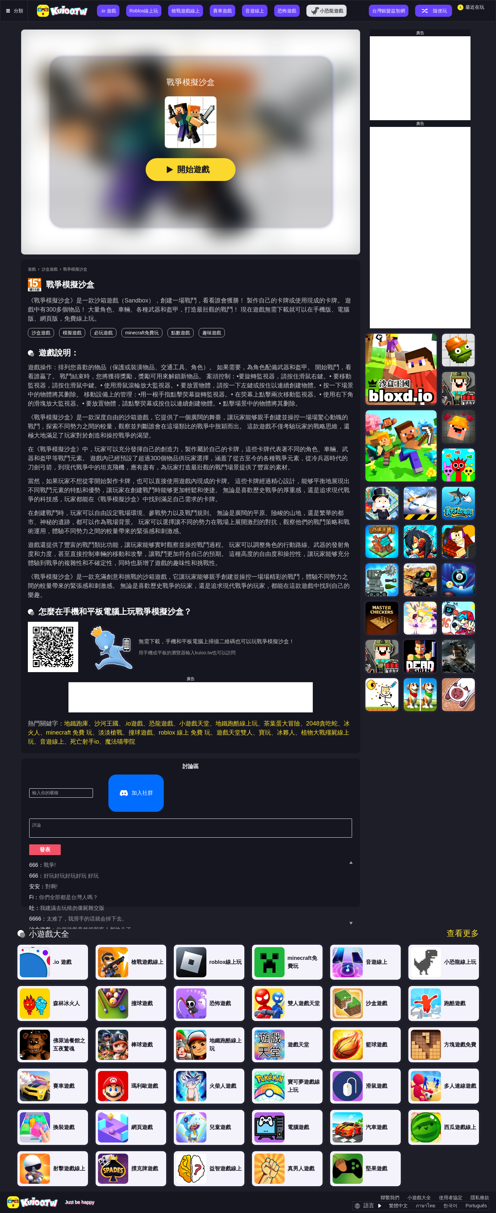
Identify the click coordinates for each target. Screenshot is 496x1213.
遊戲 (32, 269)
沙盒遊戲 (50, 269)
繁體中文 (398, 1205)
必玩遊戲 (103, 332)
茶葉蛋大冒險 (282, 723)
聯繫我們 (390, 1197)
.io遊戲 (134, 723)
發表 (45, 825)
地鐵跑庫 (76, 723)
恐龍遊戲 (161, 723)
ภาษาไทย (425, 1205)
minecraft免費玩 (142, 332)
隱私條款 (479, 1197)
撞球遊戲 (141, 732)
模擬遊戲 (72, 332)
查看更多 (463, 933)
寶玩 (265, 732)
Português (476, 1205)
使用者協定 (450, 1197)
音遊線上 (52, 741)
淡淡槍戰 (110, 732)
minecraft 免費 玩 (69, 732)
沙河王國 (106, 723)
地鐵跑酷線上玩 (236, 723)
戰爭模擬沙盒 (75, 269)
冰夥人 (286, 732)
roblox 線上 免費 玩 (184, 732)
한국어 (450, 1205)
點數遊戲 (180, 332)
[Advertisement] (190, 697)
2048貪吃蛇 (322, 723)
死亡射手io (84, 741)
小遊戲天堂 (194, 723)
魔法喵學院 (120, 741)
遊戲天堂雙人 (234, 732)
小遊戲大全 (419, 1197)
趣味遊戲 (211, 332)
